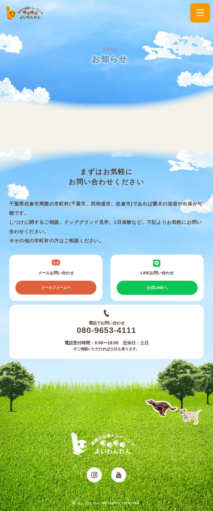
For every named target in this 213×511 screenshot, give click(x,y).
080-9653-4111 (106, 330)
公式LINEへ (157, 287)
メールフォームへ (56, 287)
